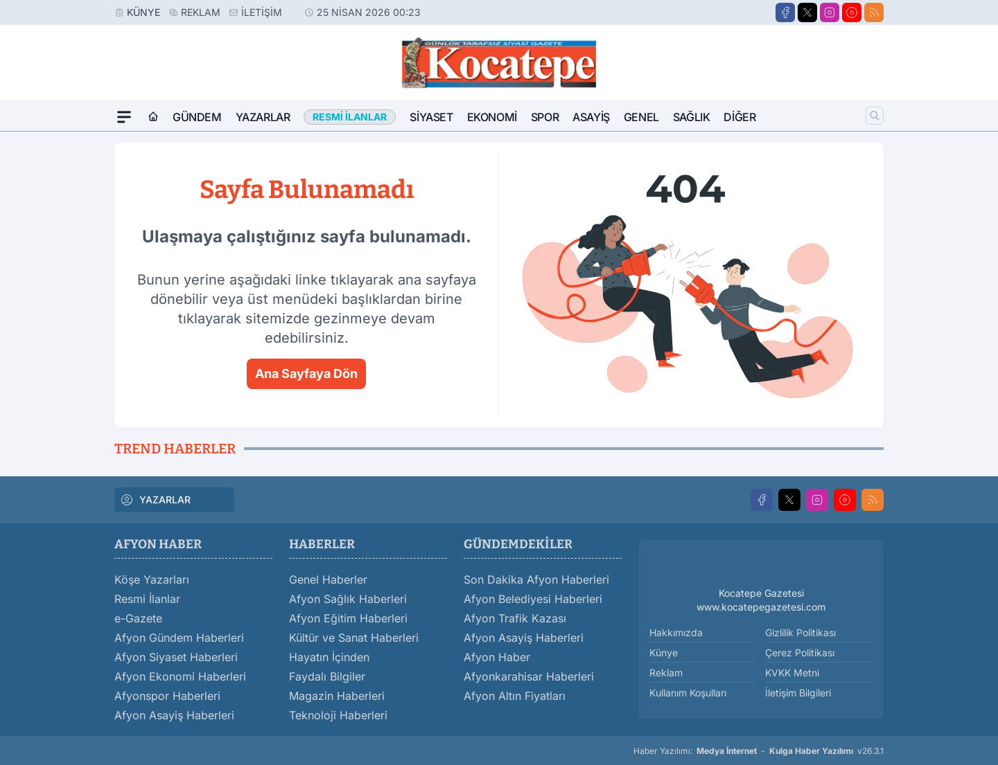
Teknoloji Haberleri (338, 715)
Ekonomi (492, 117)
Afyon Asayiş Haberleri (174, 715)
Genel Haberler (328, 579)
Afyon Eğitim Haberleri (348, 618)
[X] (807, 12)
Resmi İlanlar (147, 599)
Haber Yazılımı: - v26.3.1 (758, 751)
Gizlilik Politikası (800, 632)
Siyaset (431, 117)
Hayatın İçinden (329, 657)
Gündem (197, 117)
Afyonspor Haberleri (167, 696)
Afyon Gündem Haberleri (179, 638)
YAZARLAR (155, 500)
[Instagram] (829, 12)
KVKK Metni (792, 672)
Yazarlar (263, 117)
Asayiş (591, 117)
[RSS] (874, 12)
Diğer (739, 117)
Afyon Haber (497, 657)
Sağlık (691, 117)
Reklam (200, 12)
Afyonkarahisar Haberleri (529, 676)
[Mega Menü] (124, 117)
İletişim (261, 12)
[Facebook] (785, 12)
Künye (143, 12)
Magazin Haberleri (337, 696)
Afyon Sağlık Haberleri (348, 599)
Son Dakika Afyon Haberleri (536, 579)
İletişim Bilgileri (798, 693)
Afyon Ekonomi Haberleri (180, 676)
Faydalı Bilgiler (327, 676)
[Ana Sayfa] (153, 117)
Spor (545, 117)
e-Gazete (138, 618)
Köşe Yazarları (151, 579)
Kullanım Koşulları (687, 693)
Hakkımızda (676, 632)
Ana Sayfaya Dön (306, 373)
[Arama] (875, 116)
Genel (641, 117)
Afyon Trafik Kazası (515, 618)
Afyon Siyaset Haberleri (176, 657)
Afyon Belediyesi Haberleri (533, 599)
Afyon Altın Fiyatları (515, 696)
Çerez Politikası (799, 652)
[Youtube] (851, 12)
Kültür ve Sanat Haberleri (354, 638)
